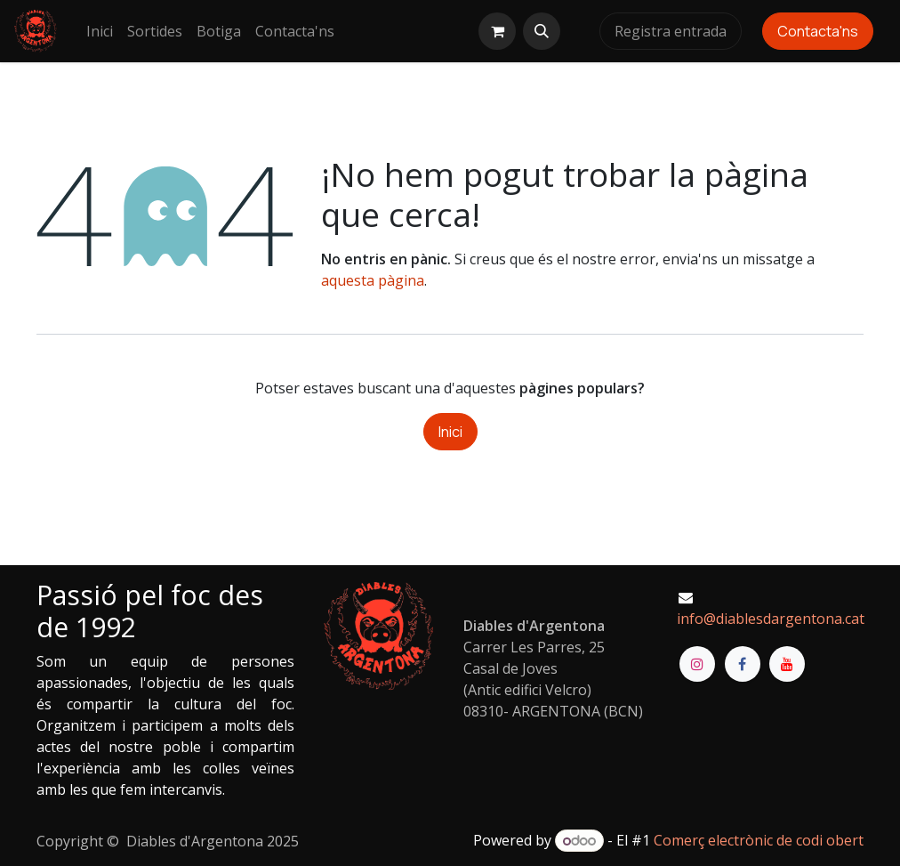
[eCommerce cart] (497, 31)
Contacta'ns (817, 31)
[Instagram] (697, 664)
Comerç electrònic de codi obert (759, 840)
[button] (541, 31)
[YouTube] (787, 664)
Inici (450, 431)
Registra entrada (671, 31)
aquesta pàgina (372, 280)
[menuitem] (99, 31)
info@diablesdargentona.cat (770, 618)
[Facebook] (742, 664)
